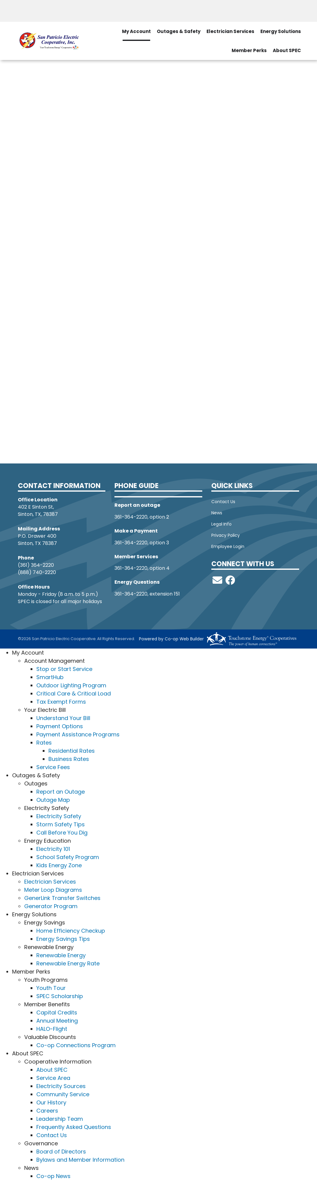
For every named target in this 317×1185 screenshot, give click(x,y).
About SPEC (52, 1070)
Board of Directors (61, 1151)
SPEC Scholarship (59, 996)
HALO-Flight (51, 1029)
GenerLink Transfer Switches (62, 898)
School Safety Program (67, 857)
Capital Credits (56, 1012)
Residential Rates (71, 751)
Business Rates (68, 759)
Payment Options (59, 726)
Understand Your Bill (63, 718)
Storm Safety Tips (60, 824)
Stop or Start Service (64, 669)
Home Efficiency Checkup (70, 930)
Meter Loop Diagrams (53, 890)
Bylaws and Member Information (80, 1159)
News (216, 513)
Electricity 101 (53, 849)
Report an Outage (60, 791)
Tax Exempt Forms (61, 701)
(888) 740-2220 (37, 572)
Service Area (53, 1078)
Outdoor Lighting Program (71, 685)
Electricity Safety (58, 816)
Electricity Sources (61, 1086)
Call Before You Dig (62, 832)
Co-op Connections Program (76, 1045)
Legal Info (221, 524)
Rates (44, 742)
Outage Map (53, 800)
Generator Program (51, 906)
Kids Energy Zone (59, 865)
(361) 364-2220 (36, 565)
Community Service (62, 1094)
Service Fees (53, 767)
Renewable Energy (61, 955)
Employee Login (227, 546)
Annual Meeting (57, 1020)
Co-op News (53, 1176)
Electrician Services (50, 881)
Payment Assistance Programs (78, 734)
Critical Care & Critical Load (73, 693)
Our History (51, 1102)
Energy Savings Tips (63, 939)
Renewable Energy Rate (68, 963)
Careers (47, 1110)
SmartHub (50, 677)
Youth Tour (51, 988)
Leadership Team (59, 1119)
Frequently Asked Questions (73, 1127)
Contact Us (223, 502)
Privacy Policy (225, 535)
